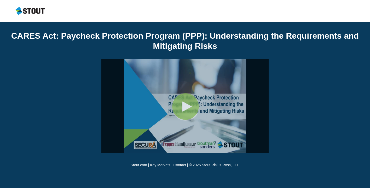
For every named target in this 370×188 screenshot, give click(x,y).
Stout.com (139, 165)
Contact (179, 165)
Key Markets (160, 165)
